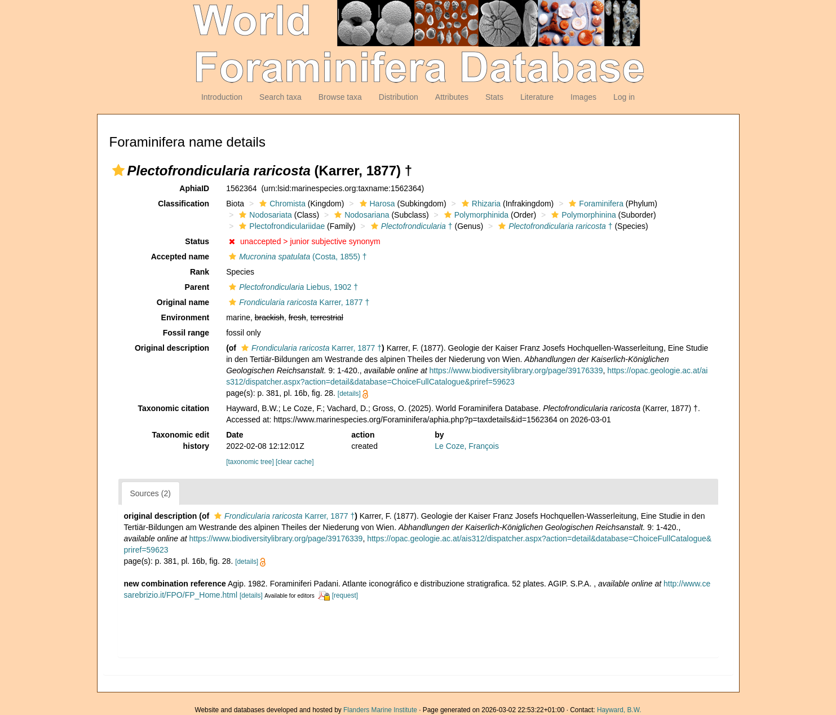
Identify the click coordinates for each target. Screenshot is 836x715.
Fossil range (186, 332)
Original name (183, 302)
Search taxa (280, 96)
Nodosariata (264, 214)
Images (583, 96)
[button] (118, 170)
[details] (349, 394)
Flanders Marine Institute (380, 710)
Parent (197, 287)
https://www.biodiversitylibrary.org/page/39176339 (516, 370)
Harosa (376, 203)
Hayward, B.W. (619, 710)
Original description (172, 347)
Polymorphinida (475, 214)
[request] (345, 595)
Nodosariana (360, 214)
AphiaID (194, 188)
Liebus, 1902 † (292, 287)
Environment (185, 317)
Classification (183, 203)
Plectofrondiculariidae (280, 226)
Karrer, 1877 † (297, 302)
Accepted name (180, 256)
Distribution (398, 96)
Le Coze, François (467, 446)
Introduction (221, 96)
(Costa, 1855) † (296, 256)
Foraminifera (594, 203)
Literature (537, 96)
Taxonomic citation (174, 408)
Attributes (451, 96)
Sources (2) (150, 493)
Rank (199, 271)
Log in (624, 96)
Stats (494, 96)
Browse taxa (340, 96)
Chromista (281, 203)
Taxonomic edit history (181, 440)
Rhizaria (480, 203)
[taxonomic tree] (250, 462)
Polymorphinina (582, 214)
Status (197, 241)
